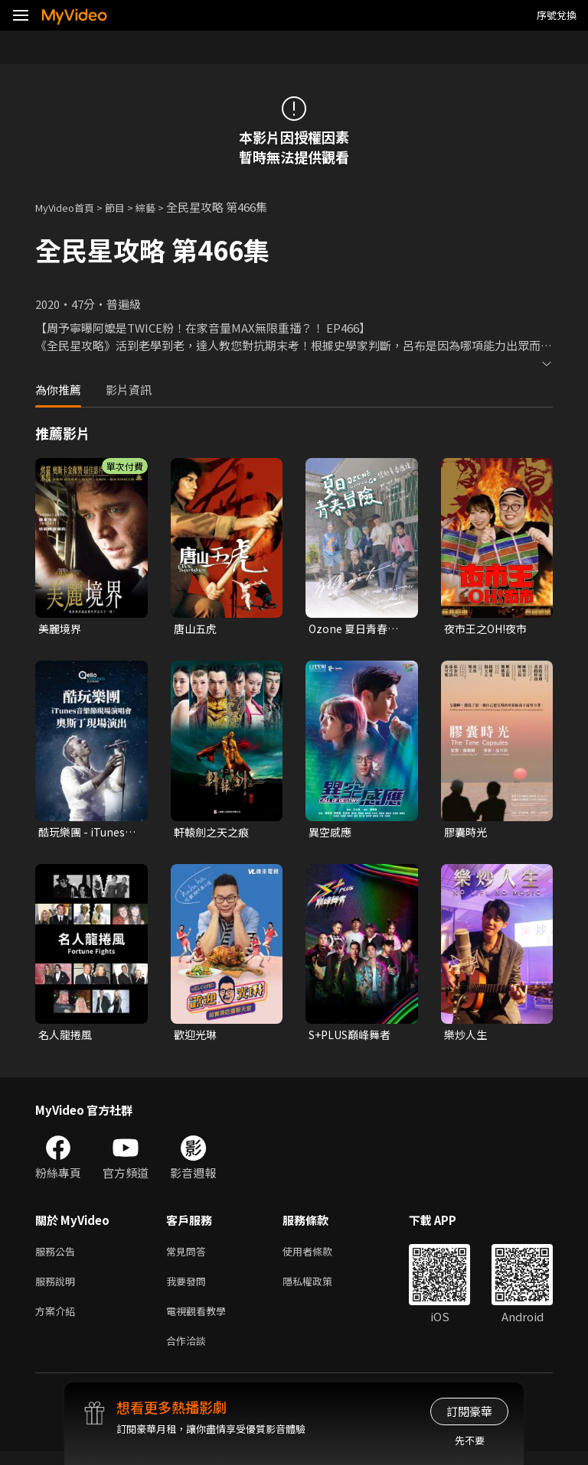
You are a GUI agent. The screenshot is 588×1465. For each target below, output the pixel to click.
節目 (127, 207)
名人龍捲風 (67, 1038)
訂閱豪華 (469, 1411)
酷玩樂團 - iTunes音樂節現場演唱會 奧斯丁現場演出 (84, 834)
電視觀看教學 (200, 1321)
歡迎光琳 (197, 1038)
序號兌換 (557, 15)
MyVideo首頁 (70, 207)
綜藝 (160, 207)
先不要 (470, 1440)
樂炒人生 (467, 1038)
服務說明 (58, 1289)
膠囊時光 (467, 834)
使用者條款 (320, 1257)
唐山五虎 (197, 629)
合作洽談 (189, 1353)
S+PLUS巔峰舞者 (354, 1038)
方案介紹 (58, 1321)
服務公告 (58, 1257)
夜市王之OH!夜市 (489, 629)
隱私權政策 (320, 1289)
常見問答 (189, 1257)
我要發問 (189, 1289)
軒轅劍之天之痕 (214, 834)
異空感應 (331, 834)
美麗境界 (61, 629)
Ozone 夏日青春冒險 (356, 629)
